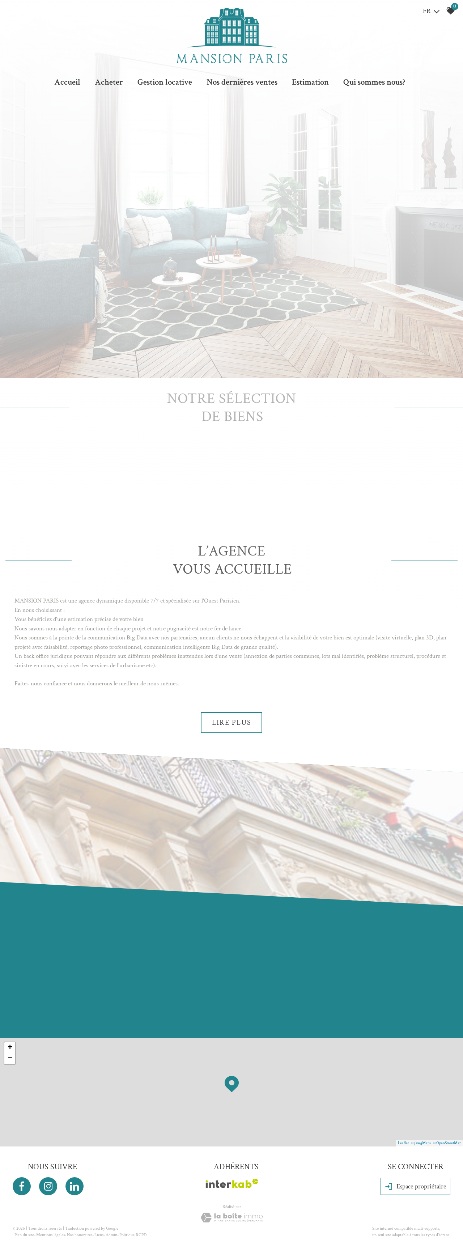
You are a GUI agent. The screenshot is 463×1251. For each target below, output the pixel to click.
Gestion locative (164, 82)
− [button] (10, 1058)
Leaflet (403, 1143)
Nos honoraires (79, 1235)
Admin (111, 1235)
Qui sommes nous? (374, 82)
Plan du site (24, 1235)
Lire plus (231, 722)
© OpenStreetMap (447, 1143)
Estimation (310, 82)
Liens (98, 1235)
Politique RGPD (132, 1235)
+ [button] (10, 1047)
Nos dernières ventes (242, 82)
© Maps (421, 1143)
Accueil (67, 82)
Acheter (109, 82)
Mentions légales (50, 1235)
